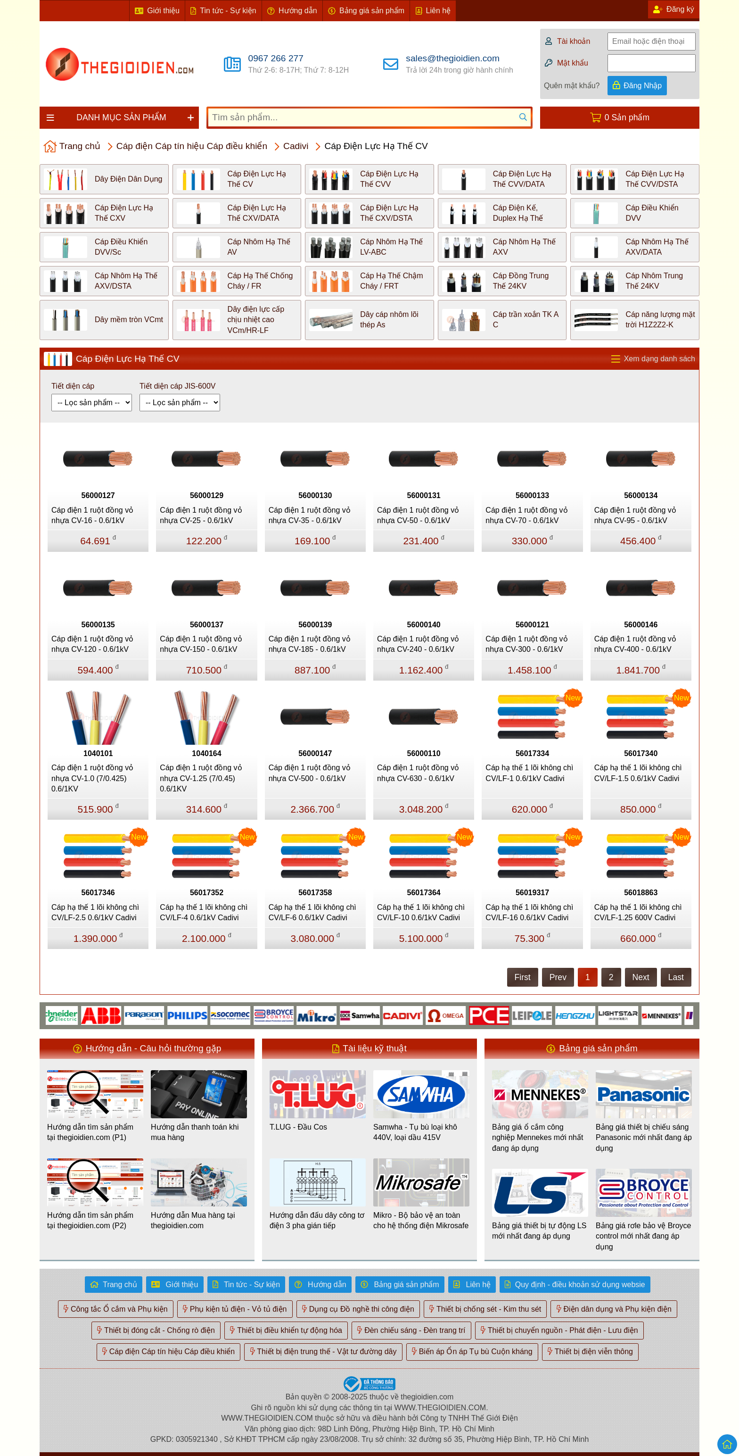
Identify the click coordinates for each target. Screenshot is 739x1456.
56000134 (640, 495)
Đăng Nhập (643, 86)
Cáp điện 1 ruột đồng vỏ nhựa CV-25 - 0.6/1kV (201, 515)
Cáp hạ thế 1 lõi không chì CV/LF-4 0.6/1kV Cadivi (203, 912)
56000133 (532, 495)
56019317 (532, 893)
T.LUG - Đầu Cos (298, 1127)
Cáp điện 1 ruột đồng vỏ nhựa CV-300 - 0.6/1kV (526, 644)
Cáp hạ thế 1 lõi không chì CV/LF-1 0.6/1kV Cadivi (529, 773)
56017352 (206, 893)
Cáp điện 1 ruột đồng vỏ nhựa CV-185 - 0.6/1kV (310, 644)
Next (640, 977)
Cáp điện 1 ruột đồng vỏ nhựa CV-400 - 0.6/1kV (635, 644)
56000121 (532, 625)
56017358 (315, 893)
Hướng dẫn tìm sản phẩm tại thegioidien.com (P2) (90, 1220)
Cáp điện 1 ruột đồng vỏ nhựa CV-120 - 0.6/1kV (92, 644)
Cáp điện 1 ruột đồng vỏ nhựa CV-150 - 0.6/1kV (201, 644)
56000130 (315, 495)
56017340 (640, 753)
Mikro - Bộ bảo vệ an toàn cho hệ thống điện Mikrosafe (420, 1220)
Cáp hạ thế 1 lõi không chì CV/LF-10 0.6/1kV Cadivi (421, 912)
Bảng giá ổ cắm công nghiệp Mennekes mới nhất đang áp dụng (537, 1137)
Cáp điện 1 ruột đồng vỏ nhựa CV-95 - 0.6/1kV (635, 515)
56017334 (532, 753)
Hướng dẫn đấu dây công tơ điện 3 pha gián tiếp (317, 1220)
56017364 (424, 893)
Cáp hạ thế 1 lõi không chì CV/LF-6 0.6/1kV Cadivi (312, 912)
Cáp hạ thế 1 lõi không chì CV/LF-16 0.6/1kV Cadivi (529, 912)
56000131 (424, 495)
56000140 (424, 625)
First (523, 977)
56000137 (206, 625)
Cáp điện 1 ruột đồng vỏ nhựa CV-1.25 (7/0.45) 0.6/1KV (201, 778)
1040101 (98, 753)
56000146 (640, 625)
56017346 (98, 893)
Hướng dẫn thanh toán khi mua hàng (195, 1132)
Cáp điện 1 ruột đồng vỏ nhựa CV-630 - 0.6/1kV (418, 773)
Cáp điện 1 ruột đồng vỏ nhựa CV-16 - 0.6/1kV (92, 515)
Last (676, 977)
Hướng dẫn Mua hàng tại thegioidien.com (193, 1220)
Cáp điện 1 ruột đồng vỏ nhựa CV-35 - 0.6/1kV (310, 515)
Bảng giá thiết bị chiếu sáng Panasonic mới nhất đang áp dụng (644, 1137)
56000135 (98, 625)
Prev (558, 977)
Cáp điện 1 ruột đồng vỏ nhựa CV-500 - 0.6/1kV (310, 773)
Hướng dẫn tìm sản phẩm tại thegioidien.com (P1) (90, 1132)
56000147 (315, 753)
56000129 (206, 495)
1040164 (206, 753)
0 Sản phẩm (627, 117)
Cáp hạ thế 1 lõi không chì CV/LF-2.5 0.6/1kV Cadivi (95, 912)
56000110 (424, 753)
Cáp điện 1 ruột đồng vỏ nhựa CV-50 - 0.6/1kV (418, 515)
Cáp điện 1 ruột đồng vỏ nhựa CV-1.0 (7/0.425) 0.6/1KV (92, 778)
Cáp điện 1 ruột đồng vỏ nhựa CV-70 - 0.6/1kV (526, 515)
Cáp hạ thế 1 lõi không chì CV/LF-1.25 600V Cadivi (638, 912)
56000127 (98, 495)
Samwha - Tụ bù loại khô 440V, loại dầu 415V (415, 1132)
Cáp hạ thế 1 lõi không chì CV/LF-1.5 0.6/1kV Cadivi (638, 773)
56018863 (640, 893)
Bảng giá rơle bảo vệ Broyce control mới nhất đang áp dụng (643, 1236)
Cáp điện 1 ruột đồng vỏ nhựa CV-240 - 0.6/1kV (418, 644)
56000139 (315, 625)
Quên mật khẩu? (572, 86)
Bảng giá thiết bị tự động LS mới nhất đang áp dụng (539, 1231)
